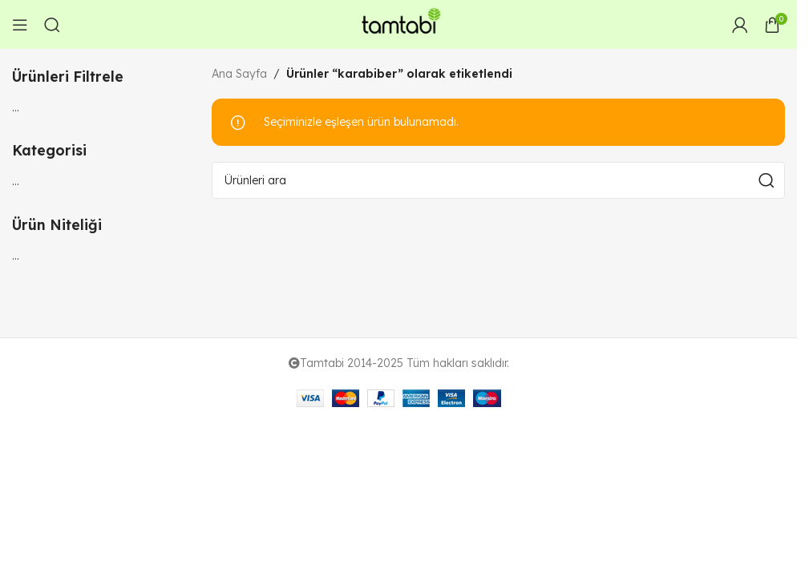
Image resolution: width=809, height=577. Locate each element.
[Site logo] (398, 23)
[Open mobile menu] (20, 25)
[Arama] (52, 25)
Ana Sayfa (239, 74)
